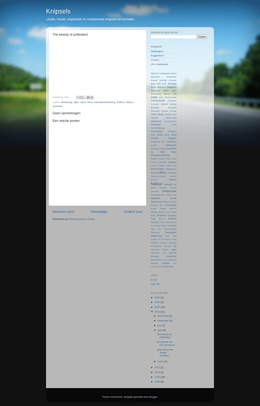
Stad (167, 222)
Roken (173, 212)
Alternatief (155, 77)
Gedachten (156, 121)
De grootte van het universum (166, 343)
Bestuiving (66, 102)
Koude (161, 159)
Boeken (167, 94)
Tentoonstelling (169, 229)
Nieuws (173, 188)
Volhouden (155, 253)
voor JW (155, 284)
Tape (153, 229)
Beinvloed (161, 87)
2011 (158, 367)
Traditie (154, 239)
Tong (174, 236)
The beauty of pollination (164, 336)
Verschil (167, 246)
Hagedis (172, 138)
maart (160, 361)
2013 (158, 307)
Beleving (172, 87)
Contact (155, 60)
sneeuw (162, 219)
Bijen (76, 102)
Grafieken (172, 131)
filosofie (168, 114)
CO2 (161, 97)
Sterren (173, 222)
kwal (175, 159)
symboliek (172, 226)
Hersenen (172, 141)
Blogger (153, 397)
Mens (162, 172)
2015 (158, 297)
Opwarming (156, 201)
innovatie (155, 149)
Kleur (90, 102)
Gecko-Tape (171, 118)
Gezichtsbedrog (157, 128)
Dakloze (164, 104)
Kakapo (162, 149)
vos (164, 253)
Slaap (153, 219)
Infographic (171, 145)
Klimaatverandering (104, 102)
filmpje (160, 114)
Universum (166, 239)
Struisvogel (155, 226)
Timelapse (155, 232)
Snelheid (57, 106)
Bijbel (166, 90)
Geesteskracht (170, 121)
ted (159, 229)
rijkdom (161, 212)
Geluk (173, 124)
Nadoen (173, 179)
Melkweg (155, 173)
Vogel (173, 249)
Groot (173, 135)
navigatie (168, 184)
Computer (172, 101)
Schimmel (161, 215)
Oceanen (155, 191)
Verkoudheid (156, 246)
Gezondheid (156, 131)
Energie (173, 111)
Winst (164, 260)
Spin (162, 222)
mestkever (172, 173)
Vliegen (165, 250)
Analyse (154, 80)
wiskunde (172, 260)
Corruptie (155, 104)
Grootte (154, 138)
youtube (166, 263)
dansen (173, 104)
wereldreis (171, 256)
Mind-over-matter (158, 176)
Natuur (129, 102)
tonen (167, 236)
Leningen (162, 162)
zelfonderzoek (157, 267)
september (163, 320)
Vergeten (163, 243)
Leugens (172, 162)
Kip (152, 152)
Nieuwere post (63, 211)
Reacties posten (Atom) (81, 219)
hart (163, 142)
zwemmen (168, 266)
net (175, 184)
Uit (159, 239)
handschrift (155, 142)
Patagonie (167, 202)
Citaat (154, 97)
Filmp (153, 114)
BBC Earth (162, 84)
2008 (158, 381)
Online (168, 195)
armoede (173, 80)
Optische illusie (164, 198)
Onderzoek (169, 191)
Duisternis (172, 107)
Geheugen (156, 124)
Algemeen (155, 73)
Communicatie (158, 100)
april (160, 330)
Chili (175, 94)
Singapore (172, 215)
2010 (158, 372)
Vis (175, 246)
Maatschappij (157, 169)
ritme (167, 212)
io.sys (154, 279)
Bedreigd (172, 83)
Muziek (154, 180)
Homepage (99, 211)
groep (166, 135)
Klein (83, 102)
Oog (174, 195)
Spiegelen (155, 222)
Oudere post (133, 211)
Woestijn (154, 263)
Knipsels (58, 11)
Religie (163, 209)
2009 (158, 377)
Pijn (161, 205)
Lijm (175, 165)
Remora (173, 209)
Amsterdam (171, 77)
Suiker (164, 226)
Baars (153, 84)
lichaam (161, 165)
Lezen (153, 165)
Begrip (153, 87)
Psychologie (170, 205)
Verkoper (172, 243)
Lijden (168, 165)
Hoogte (154, 145)
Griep (153, 135)
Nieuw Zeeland (159, 188)
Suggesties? (157, 55)
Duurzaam (155, 111)
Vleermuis (155, 250)
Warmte (172, 253)
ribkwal (154, 212)
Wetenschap (156, 260)
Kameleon (172, 148)
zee (174, 263)
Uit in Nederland (159, 64)
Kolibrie (120, 102)
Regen (154, 209)
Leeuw (154, 162)
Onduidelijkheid (157, 195)
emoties (164, 111)
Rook (153, 215)
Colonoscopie (170, 97)
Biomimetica (156, 94)
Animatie (163, 80)
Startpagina (157, 51)
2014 (158, 302)
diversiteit (155, 107)
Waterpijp (155, 256)
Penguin (154, 205)
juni (159, 325)
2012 (158, 311)
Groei (160, 135)
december (163, 316)
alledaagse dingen (168, 73)
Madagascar (171, 169)
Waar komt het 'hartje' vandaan (165, 352)
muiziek (173, 176)
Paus (174, 202)
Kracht (168, 159)
